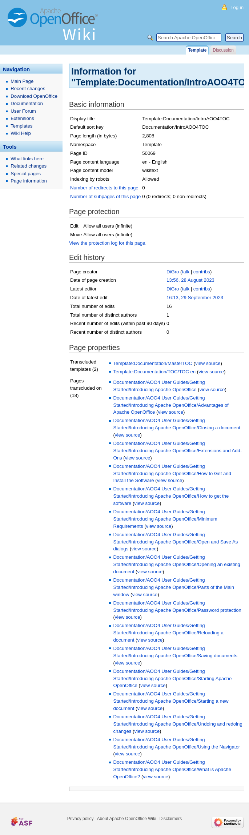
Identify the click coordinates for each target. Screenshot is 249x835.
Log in (237, 7)
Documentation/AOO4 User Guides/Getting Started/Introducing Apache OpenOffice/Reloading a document (168, 633)
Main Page (22, 81)
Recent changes (28, 88)
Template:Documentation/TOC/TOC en (154, 371)
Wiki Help (21, 133)
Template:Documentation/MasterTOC (152, 363)
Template (197, 50)
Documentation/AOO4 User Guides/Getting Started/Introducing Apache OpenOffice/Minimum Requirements (165, 519)
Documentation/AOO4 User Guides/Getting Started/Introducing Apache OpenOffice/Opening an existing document (176, 564)
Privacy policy (80, 818)
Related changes (29, 166)
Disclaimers (171, 818)
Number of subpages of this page (105, 196)
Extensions (22, 118)
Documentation (27, 103)
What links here (27, 158)
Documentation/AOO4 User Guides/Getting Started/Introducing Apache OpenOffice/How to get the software (171, 496)
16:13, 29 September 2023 (194, 297)
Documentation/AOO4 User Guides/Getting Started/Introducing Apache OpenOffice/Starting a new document (170, 701)
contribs (201, 271)
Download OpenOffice (34, 96)
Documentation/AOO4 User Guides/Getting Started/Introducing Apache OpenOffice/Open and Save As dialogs (175, 542)
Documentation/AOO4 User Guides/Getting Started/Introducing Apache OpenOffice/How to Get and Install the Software (172, 473)
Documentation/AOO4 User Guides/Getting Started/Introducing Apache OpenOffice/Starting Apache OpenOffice (172, 679)
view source (208, 363)
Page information (29, 181)
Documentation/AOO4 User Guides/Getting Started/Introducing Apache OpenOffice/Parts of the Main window (173, 587)
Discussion (223, 50)
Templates (21, 126)
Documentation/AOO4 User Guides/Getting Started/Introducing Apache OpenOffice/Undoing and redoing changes (177, 724)
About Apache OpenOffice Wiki (126, 818)
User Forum (23, 111)
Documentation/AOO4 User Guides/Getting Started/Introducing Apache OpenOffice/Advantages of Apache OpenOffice (170, 405)
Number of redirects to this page (104, 187)
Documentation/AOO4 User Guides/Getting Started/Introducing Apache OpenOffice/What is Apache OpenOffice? (172, 769)
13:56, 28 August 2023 (190, 280)
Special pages (26, 173)
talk (185, 271)
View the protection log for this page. (107, 243)
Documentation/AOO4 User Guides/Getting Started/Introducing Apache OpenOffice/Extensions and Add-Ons (177, 451)
